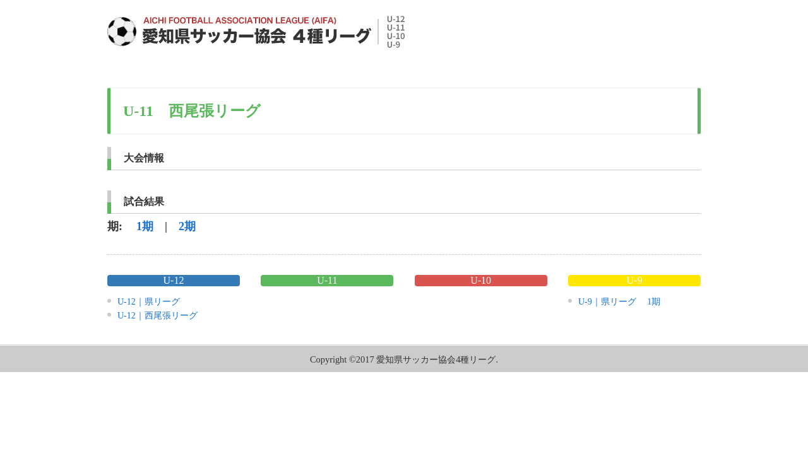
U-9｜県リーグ (607, 301)
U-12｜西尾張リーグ (157, 315)
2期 (187, 226)
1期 (144, 226)
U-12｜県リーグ (148, 301)
